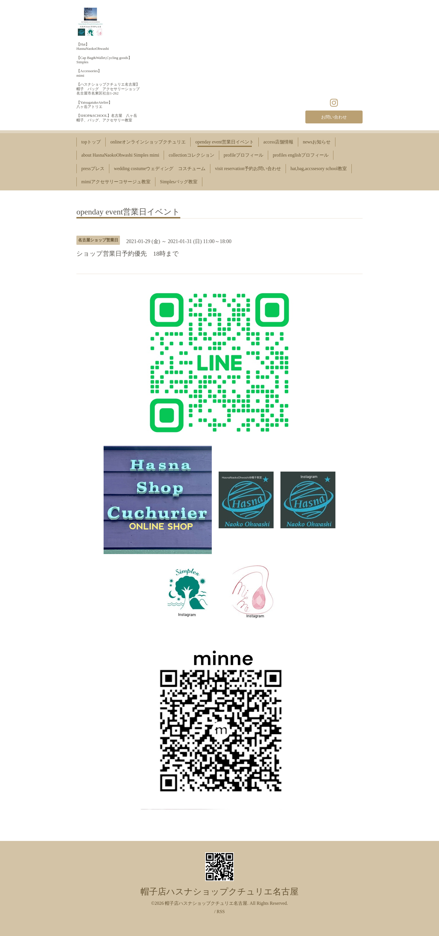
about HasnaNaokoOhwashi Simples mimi (120, 155)
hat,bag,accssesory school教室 (318, 168)
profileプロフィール (244, 155)
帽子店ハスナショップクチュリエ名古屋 (219, 891)
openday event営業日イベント (224, 141)
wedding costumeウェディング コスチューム (159, 168)
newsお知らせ (317, 141)
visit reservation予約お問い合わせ (248, 168)
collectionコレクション (191, 155)
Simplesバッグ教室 (179, 181)
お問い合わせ (334, 116)
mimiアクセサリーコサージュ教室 (116, 181)
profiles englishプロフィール (301, 155)
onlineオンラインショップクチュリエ (148, 141)
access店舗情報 (278, 141)
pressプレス (92, 168)
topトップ (91, 141)
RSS (221, 911)
